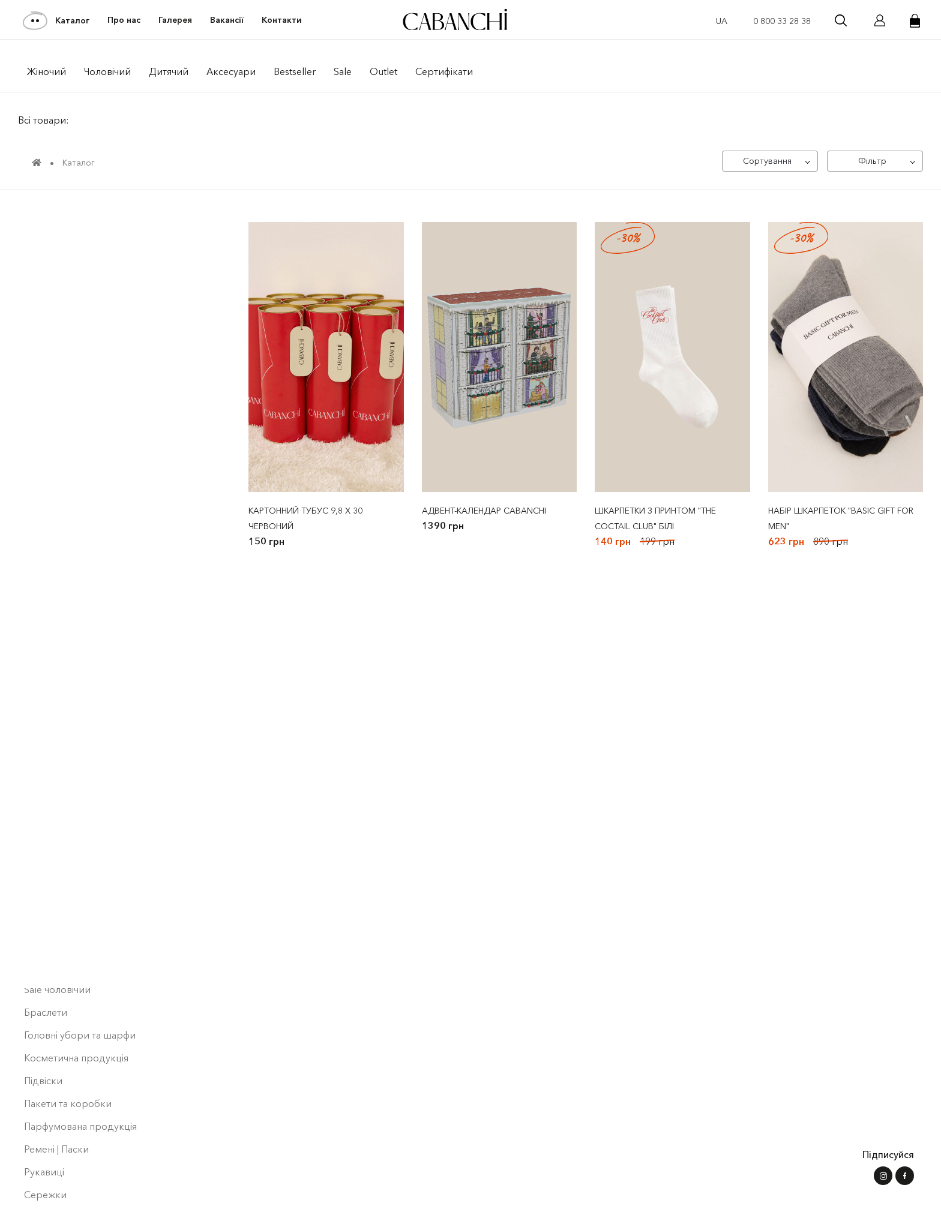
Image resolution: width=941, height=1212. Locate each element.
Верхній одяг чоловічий (82, 444)
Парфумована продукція (80, 1082)
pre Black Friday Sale (69, 239)
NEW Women (53, 284)
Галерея (175, 20)
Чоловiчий (107, 71)
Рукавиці (44, 1128)
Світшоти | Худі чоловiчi (81, 740)
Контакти (282, 20)
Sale (343, 71)
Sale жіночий (53, 604)
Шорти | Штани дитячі (78, 877)
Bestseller (295, 71)
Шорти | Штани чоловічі (82, 854)
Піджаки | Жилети (64, 626)
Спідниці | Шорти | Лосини (88, 900)
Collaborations (60, 376)
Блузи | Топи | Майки (70, 832)
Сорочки (44, 672)
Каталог (56, 20)
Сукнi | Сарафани (62, 649)
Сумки (39, 1174)
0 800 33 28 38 (782, 21)
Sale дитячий (53, 923)
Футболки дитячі (62, 809)
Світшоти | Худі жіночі (77, 558)
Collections (52, 353)
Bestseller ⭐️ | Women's (76, 307)
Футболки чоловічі (70, 786)
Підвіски (43, 1037)
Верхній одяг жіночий (78, 421)
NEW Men (46, 262)
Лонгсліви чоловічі (66, 695)
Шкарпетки (50, 1196)
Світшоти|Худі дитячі (75, 763)
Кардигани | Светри (69, 512)
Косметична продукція (76, 1014)
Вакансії (227, 20)
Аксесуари (231, 71)
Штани (43, 467)
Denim (42, 490)
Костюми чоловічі (68, 581)
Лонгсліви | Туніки (65, 718)
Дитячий (168, 71)
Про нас (123, 20)
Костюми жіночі (64, 535)
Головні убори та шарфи (80, 991)
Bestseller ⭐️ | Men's (68, 330)
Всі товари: (43, 120)
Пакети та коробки (68, 1060)
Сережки (45, 1151)
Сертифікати (444, 71)
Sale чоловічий (57, 946)
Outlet (383, 71)
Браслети (45, 968)
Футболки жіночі (65, 398)
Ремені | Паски (56, 1105)
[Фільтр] (875, 161)
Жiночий (46, 71)
